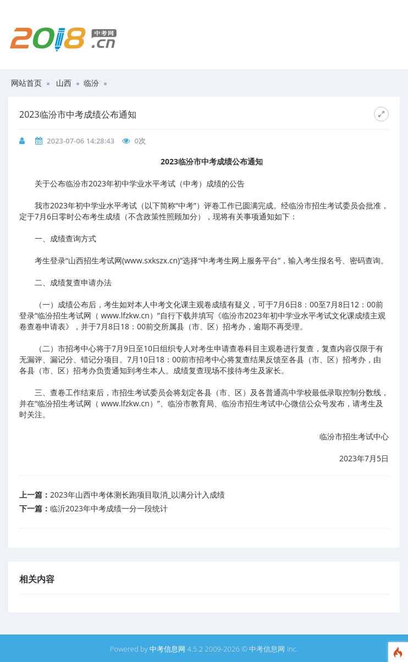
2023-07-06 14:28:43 (80, 141)
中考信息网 (167, 649)
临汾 (91, 83)
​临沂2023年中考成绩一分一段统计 (109, 508)
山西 (63, 83)
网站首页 (26, 83)
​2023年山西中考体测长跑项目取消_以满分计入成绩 (137, 494)
